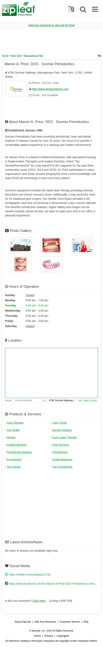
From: (8, 400)
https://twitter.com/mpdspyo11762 (30, 574)
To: (44, 400)
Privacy (48, 636)
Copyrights (63, 636)
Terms (37, 636)
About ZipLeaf (23, 621)
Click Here (39, 600)
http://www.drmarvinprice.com (50, 89)
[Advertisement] (51, 42)
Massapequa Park (33, 55)
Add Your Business (45, 621)
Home (5, 55)
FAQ (85, 621)
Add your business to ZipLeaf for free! (51, 25)
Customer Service (70, 621)
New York (16, 55)
